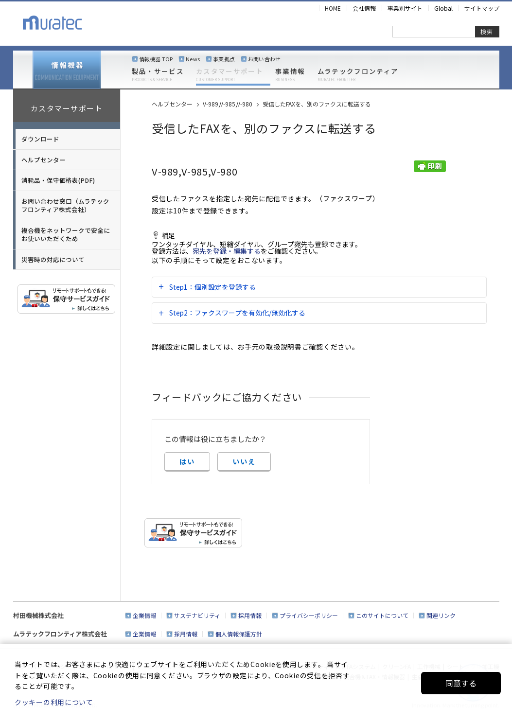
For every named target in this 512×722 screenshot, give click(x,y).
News (193, 59)
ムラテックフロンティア (358, 75)
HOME (333, 8)
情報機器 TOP (156, 59)
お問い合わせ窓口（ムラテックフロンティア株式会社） (65, 205)
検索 (486, 31)
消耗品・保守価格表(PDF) (58, 180)
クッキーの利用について (54, 702)
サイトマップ (481, 8)
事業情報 (290, 75)
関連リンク (441, 615)
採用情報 (250, 615)
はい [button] (187, 461)
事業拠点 (224, 59)
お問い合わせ (264, 59)
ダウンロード (40, 138)
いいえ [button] (244, 461)
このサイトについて (382, 615)
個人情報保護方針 (238, 634)
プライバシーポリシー (309, 615)
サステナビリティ (197, 615)
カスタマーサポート (229, 75)
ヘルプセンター (43, 159)
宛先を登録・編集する (227, 251)
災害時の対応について (53, 259)
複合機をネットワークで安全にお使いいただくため (65, 235)
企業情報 (144, 615)
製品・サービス (158, 75)
